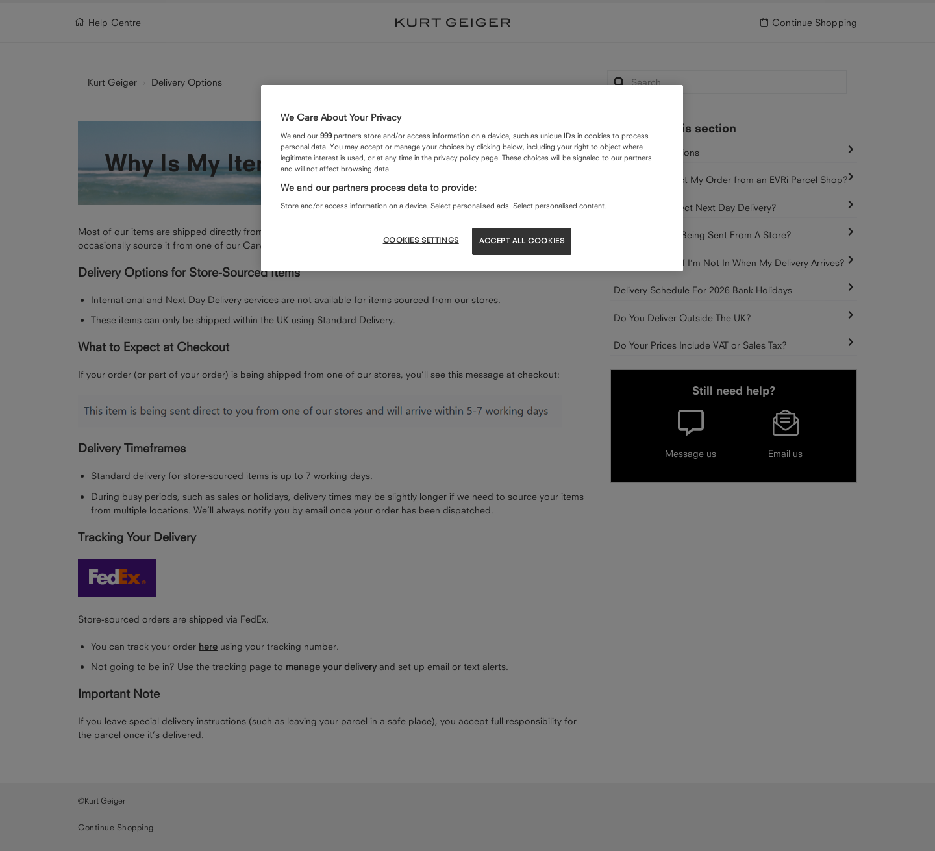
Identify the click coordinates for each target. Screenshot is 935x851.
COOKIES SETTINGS (421, 240)
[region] (472, 178)
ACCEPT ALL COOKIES (521, 240)
